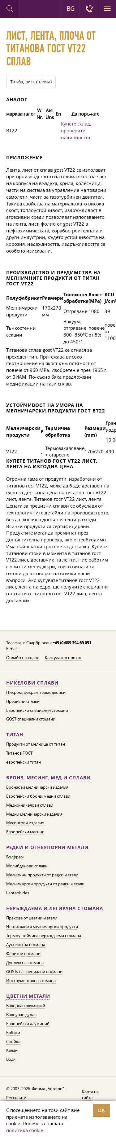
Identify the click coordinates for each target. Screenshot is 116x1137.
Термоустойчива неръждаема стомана (43, 935)
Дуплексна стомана (25, 962)
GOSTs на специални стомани (34, 971)
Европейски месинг (25, 832)
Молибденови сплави (27, 866)
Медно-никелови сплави (29, 805)
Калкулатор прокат (63, 657)
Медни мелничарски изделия (34, 814)
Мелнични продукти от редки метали (42, 875)
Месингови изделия (25, 823)
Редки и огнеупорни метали (47, 847)
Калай (12, 1050)
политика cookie (24, 1130)
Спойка (13, 1041)
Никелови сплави (32, 683)
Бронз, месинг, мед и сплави (48, 777)
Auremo (27, 9)
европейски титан (23, 762)
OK (101, 1110)
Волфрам (15, 857)
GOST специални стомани (30, 719)
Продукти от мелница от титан (35, 744)
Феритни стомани (23, 953)
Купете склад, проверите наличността (76, 130)
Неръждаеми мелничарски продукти (42, 926)
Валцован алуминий (25, 1005)
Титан (14, 734)
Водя (10, 1059)
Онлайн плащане (22, 657)
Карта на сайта (90, 1094)
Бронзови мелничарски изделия (37, 787)
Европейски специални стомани (37, 710)
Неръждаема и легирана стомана (54, 908)
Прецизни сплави (23, 701)
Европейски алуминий (27, 1023)
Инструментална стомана (31, 980)
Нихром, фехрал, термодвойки (36, 692)
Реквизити (16, 1097)
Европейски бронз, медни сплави (38, 796)
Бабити (13, 1032)
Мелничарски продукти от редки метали (45, 884)
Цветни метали (28, 996)
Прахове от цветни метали (31, 918)
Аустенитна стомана (25, 944)
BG (71, 9)
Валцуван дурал (21, 1014)
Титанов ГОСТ (19, 753)
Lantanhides (17, 893)
